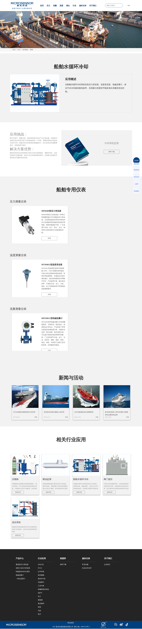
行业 (74, 6)
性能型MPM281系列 (23, 571)
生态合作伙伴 (87, 568)
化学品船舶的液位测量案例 (83, 412)
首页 (42, 6)
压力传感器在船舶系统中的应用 (24, 412)
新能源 (40, 600)
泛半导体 (41, 571)
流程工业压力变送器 (23, 568)
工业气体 (41, 586)
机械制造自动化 (43, 589)
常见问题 (85, 564)
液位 (68, 6)
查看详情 (18, 492)
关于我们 (92, 6)
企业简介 (107, 564)
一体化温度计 (20, 578)
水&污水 (41, 564)
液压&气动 (41, 578)
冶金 (39, 610)
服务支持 (82, 6)
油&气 (40, 593)
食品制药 (41, 603)
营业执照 (70, 623)
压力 (48, 6)
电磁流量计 (20, 575)
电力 (39, 614)
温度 (61, 6)
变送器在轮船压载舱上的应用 (54, 412)
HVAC (40, 568)
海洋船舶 (25, 49)
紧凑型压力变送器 (22, 564)
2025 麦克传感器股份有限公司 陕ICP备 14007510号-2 (71, 627)
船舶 (31, 49)
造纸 (39, 607)
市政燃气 (41, 582)
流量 (55, 6)
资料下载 (111, 152)
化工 (39, 596)
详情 (35, 417)
